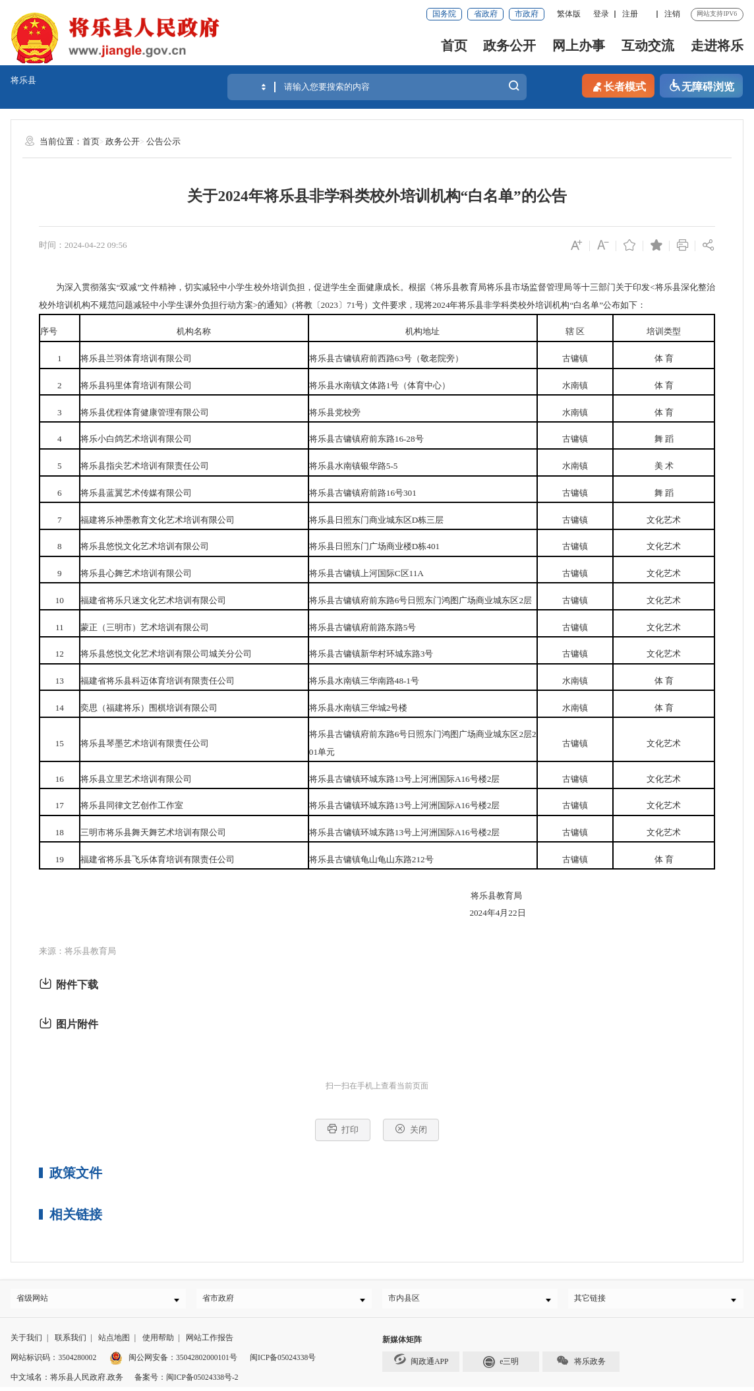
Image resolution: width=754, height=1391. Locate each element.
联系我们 (70, 1342)
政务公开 (509, 45)
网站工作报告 (209, 1342)
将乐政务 (581, 1363)
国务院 (444, 14)
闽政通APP (421, 1362)
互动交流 (648, 45)
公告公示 (163, 141)
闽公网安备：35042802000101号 (183, 1361)
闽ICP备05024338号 (283, 1361)
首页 (454, 45)
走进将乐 (717, 45)
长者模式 (618, 86)
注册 (630, 14)
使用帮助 (158, 1342)
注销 (672, 14)
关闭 (411, 1129)
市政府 (526, 14)
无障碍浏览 (701, 86)
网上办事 (578, 45)
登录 (601, 14)
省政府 (486, 14)
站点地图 (114, 1342)
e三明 (501, 1364)
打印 (343, 1129)
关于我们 (26, 1342)
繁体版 (569, 14)
